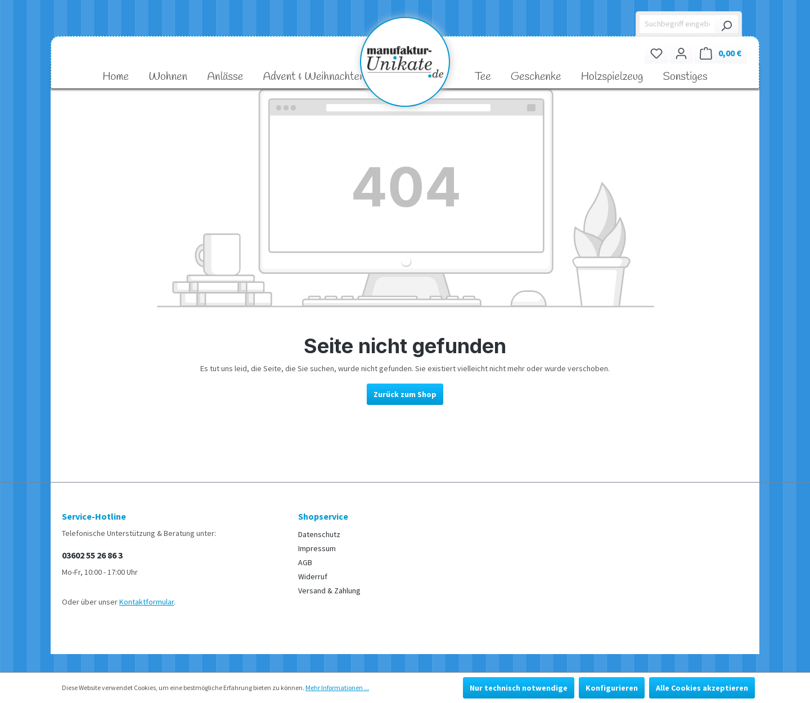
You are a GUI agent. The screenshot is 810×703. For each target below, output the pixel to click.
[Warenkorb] (721, 53)
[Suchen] (726, 24)
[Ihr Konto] (681, 53)
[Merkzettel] (656, 53)
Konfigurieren (612, 688)
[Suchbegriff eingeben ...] (678, 24)
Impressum (317, 548)
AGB (305, 562)
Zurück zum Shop (405, 394)
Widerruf (312, 576)
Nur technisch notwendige (519, 688)
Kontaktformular (146, 602)
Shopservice (323, 516)
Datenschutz (319, 534)
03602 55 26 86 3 (92, 555)
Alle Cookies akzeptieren (702, 688)
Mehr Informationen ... (337, 687)
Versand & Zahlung (329, 590)
